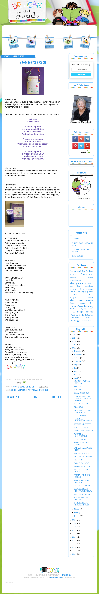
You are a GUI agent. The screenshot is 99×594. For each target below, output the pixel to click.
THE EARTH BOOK (81, 428)
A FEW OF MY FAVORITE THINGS (83, 444)
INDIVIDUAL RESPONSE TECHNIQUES (83, 412)
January (77, 516)
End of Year (75, 292)
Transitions (74, 318)
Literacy (90, 298)
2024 (74, 342)
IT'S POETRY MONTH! (82, 486)
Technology (89, 316)
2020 (74, 524)
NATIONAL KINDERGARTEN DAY (83, 420)
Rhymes (36, 390)
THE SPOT (78, 390)
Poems (80, 306)
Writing (74, 321)
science (88, 321)
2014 (74, 544)
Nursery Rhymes (77, 304)
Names (80, 301)
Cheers (90, 277)
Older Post (57, 397)
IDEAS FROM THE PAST (83, 457)
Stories (81, 315)
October (77, 358)
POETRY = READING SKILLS (82, 477)
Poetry (30, 390)
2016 (74, 537)
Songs (80, 312)
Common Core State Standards (81, 285)
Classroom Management (77, 282)
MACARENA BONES (81, 454)
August (77, 365)
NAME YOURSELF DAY (82, 467)
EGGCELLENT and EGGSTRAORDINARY (83, 490)
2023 (74, 345)
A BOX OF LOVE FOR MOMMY (82, 383)
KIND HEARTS (77, 256)
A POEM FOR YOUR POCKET (81, 482)
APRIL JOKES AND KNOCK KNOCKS (81, 504)
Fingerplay (84, 292)
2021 (74, 521)
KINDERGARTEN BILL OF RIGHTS (82, 251)
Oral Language (22, 390)
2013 (74, 548)
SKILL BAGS (78, 407)
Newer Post (14, 397)
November (78, 355)
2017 (74, 534)
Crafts (13, 390)
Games (73, 295)
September (78, 362)
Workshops (89, 318)
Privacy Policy (66, 575)
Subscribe (81, 74)
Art (87, 271)
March (76, 509)
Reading (88, 306)
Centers (73, 277)
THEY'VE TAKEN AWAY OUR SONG (82, 245)
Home (36, 397)
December (78, 352)
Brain (91, 275)
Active (73, 271)
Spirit (77, 316)
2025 (74, 338)
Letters (81, 297)
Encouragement (86, 289)
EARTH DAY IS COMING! (83, 431)
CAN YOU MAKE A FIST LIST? (83, 449)
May (76, 375)
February (77, 513)
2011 (74, 554)
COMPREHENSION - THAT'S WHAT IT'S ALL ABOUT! (83, 399)
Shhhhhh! (75, 239)
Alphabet (81, 271)
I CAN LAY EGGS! (80, 440)
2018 (74, 531)
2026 (74, 335)
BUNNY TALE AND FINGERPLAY (81, 499)
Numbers (89, 301)
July (75, 368)
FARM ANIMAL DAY (81, 464)
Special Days (43, 390)
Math (72, 300)
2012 (74, 551)
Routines (73, 309)
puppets (81, 321)
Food (91, 292)
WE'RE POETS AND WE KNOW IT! (82, 471)
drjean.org (7, 584)
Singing (83, 309)
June (76, 372)
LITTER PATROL (80, 416)
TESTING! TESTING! (81, 404)
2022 (74, 349)
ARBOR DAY (78, 387)
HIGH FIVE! (78, 460)
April (76, 379)
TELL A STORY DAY (81, 393)
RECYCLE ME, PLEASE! (82, 425)
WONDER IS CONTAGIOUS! (80, 436)
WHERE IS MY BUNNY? (82, 495)
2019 (74, 527)
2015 (74, 541)
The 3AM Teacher (56, 578)
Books (83, 274)
